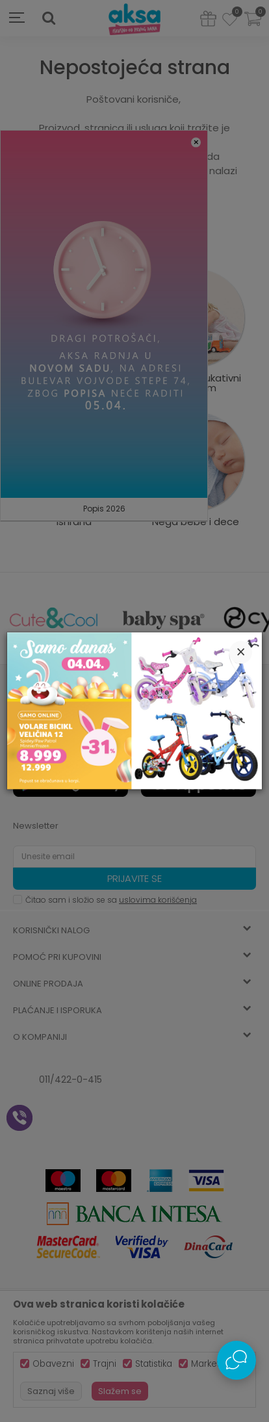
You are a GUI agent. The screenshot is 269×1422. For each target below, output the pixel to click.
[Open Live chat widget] (236, 1360)
